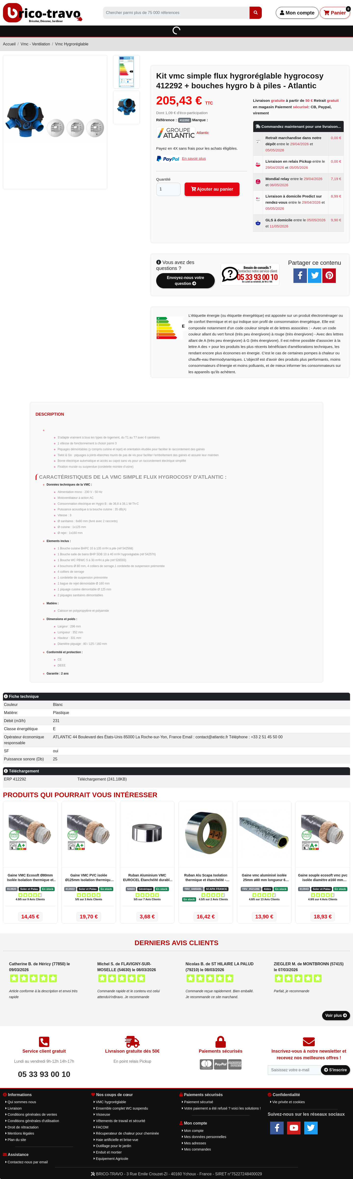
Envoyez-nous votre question (185, 281)
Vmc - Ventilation (35, 44)
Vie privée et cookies (287, 1102)
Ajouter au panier (212, 189)
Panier (337, 11)
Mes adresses (194, 1143)
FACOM (101, 1127)
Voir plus (336, 1015)
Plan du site (15, 1140)
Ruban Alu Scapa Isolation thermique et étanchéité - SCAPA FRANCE (205, 878)
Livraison (13, 1108)
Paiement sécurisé (197, 1102)
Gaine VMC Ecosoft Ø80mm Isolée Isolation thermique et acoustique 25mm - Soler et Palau (30, 878)
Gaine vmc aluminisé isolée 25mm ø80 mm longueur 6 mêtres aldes (264, 878)
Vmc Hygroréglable (71, 44)
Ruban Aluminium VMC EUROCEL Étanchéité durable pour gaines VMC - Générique (147, 878)
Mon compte (297, 12)
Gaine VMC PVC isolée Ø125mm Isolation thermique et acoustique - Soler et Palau (89, 878)
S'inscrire (335, 1070)
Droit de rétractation (21, 1127)
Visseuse (102, 1114)
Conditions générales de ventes (31, 1114)
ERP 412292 (15, 779)
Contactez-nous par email (26, 1162)
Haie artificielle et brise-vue (116, 1140)
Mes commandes (196, 1149)
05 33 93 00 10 (44, 1074)
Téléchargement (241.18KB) (102, 779)
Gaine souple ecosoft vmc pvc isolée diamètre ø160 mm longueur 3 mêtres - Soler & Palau (323, 878)
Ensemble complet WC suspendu (121, 1108)
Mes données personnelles (204, 1137)
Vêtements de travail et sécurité (119, 1121)
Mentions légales (19, 1133)
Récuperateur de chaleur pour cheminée (126, 1133)
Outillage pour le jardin (112, 1146)
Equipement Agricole (111, 1159)
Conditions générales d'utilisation (32, 1121)
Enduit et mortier (108, 1152)
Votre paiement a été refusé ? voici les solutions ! (221, 1108)
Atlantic (182, 133)
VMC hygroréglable (110, 1102)
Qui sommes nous (20, 1102)
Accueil (9, 44)
